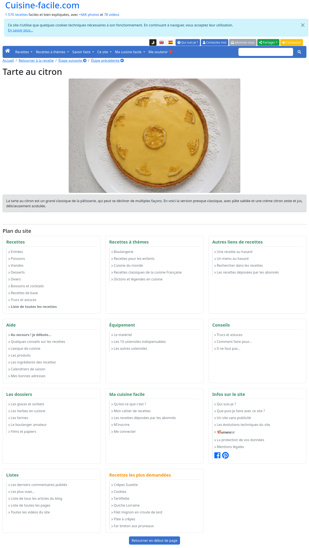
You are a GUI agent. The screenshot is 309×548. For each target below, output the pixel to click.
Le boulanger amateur (27, 424)
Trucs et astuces (22, 299)
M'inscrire (120, 424)
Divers (14, 279)
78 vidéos (111, 14)
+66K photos (89, 14)
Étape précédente (107, 60)
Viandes (15, 265)
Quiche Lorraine (125, 505)
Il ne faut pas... (227, 348)
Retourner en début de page (154, 540)
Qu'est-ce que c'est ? (128, 404)
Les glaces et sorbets (26, 404)
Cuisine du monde (127, 265)
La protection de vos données (239, 439)
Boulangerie (122, 251)
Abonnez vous (243, 42)
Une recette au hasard (233, 251)
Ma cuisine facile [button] (128, 52)
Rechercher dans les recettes (238, 265)
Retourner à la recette (36, 60)
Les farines (18, 417)
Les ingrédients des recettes (32, 362)
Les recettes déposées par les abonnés (246, 272)
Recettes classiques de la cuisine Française (146, 272)
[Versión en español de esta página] (171, 42)
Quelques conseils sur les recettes (36, 341)
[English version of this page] (162, 42)
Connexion (291, 42)
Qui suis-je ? (187, 42)
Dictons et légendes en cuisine (137, 279)
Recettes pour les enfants (132, 258)
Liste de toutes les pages (29, 505)
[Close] (303, 25)
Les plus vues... (21, 491)
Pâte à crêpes (123, 519)
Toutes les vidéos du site (29, 512)
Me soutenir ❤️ (160, 52)
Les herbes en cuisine (26, 411)
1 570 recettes (16, 14)
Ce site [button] (103, 52)
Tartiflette (120, 498)
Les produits (19, 355)
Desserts (16, 272)
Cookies (118, 491)
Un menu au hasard (231, 258)
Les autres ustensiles (129, 348)
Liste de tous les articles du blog (35, 498)
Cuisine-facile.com (42, 5)
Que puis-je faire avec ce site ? (239, 411)
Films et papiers (22, 431)
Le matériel (121, 334)
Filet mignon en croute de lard (136, 512)
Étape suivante (72, 60)
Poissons (16, 258)
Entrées (15, 251)
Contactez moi (214, 42)
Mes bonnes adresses (26, 376)
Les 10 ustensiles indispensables (138, 341)
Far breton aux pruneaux (132, 526)
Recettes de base (23, 293)
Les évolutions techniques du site (242, 424)
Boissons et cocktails (26, 286)
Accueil (8, 60)
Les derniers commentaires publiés (37, 484)
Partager (267, 42)
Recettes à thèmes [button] (51, 52)
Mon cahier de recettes (131, 411)
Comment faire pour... (233, 341)
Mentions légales (229, 446)
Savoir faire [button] (81, 52)
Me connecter (123, 431)
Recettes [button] (22, 52)
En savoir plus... (20, 30)
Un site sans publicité (232, 417)
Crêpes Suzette (124, 484)
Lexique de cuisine (24, 348)
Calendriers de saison (26, 369)
